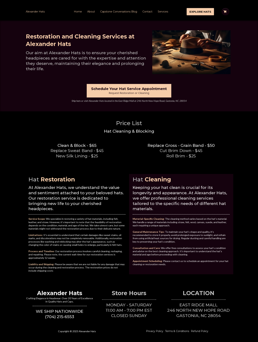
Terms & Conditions (177, 331)
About (91, 11)
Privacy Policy (154, 331)
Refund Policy (199, 331)
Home (78, 11)
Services (163, 11)
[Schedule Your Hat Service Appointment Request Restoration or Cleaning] (129, 90)
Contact (147, 11)
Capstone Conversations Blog (118, 11)
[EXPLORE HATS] (200, 11)
